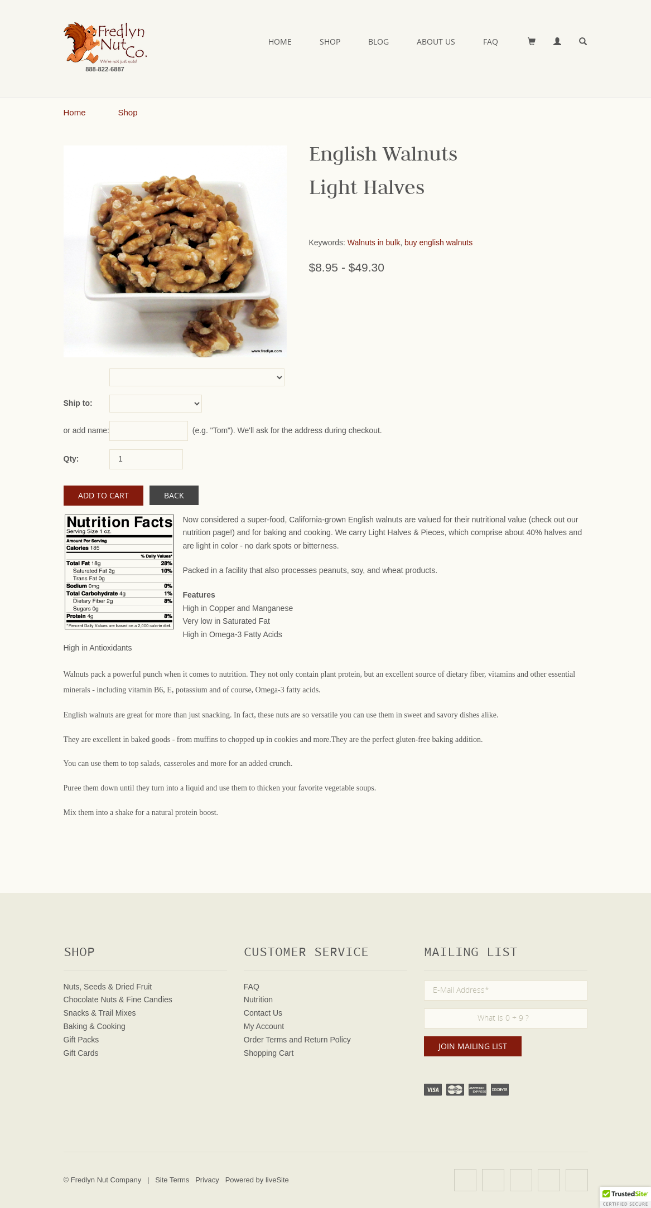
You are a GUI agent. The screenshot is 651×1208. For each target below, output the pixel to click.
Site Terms (172, 1180)
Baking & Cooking (95, 1026)
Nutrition (258, 999)
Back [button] (174, 495)
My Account (264, 1026)
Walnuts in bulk (374, 242)
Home (280, 41)
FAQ (490, 41)
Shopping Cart (269, 1053)
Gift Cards (81, 1053)
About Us (436, 41)
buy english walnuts (438, 242)
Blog (378, 41)
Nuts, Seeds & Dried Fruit (108, 986)
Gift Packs (81, 1039)
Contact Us (263, 1012)
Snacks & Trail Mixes (100, 1012)
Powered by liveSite (257, 1180)
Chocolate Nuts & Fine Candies (118, 999)
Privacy (207, 1180)
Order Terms (265, 1039)
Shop (330, 41)
